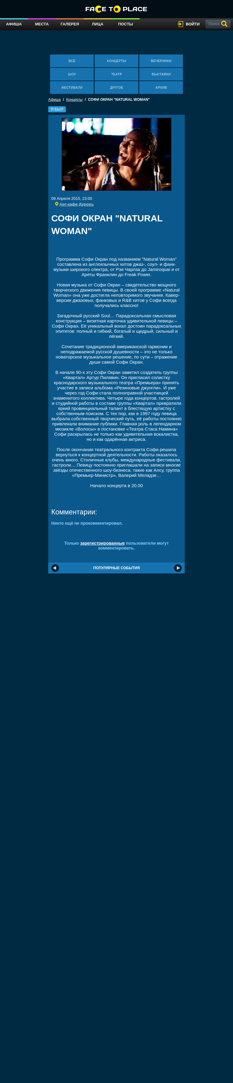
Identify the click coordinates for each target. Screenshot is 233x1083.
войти (193, 24)
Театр (116, 74)
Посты (125, 24)
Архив (161, 87)
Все (72, 61)
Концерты (116, 61)
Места (42, 24)
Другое (116, 87)
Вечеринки (161, 61)
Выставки (161, 74)
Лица (97, 24)
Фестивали (72, 87)
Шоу (72, 74)
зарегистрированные (102, 543)
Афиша (14, 24)
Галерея (70, 24)
